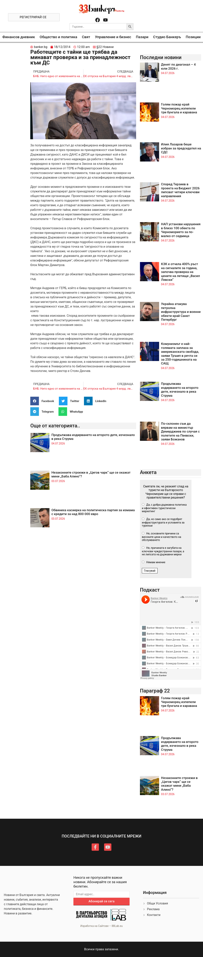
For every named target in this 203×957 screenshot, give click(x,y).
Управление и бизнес (113, 37)
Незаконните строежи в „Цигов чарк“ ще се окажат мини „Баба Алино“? (179, 783)
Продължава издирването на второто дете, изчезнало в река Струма (179, 389)
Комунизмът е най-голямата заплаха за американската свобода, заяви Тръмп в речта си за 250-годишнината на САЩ (180, 353)
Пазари (142, 37)
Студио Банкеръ (167, 37)
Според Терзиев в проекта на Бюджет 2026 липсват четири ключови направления (180, 190)
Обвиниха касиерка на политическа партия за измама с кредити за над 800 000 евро (93, 512)
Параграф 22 (155, 691)
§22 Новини (105, 47)
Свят (86, 37)
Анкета (148, 472)
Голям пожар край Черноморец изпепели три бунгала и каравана (179, 108)
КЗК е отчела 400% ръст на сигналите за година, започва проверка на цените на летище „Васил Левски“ (180, 272)
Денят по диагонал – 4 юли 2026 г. (178, 66)
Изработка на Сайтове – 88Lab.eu (101, 925)
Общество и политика (58, 37)
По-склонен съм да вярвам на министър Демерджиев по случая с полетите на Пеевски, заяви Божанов (180, 431)
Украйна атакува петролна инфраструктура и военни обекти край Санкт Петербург (181, 311)
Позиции (193, 37)
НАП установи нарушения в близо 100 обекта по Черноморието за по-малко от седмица (181, 230)
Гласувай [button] (149, 570)
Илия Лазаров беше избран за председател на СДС (181, 148)
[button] (43, 401)
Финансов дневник (18, 37)
